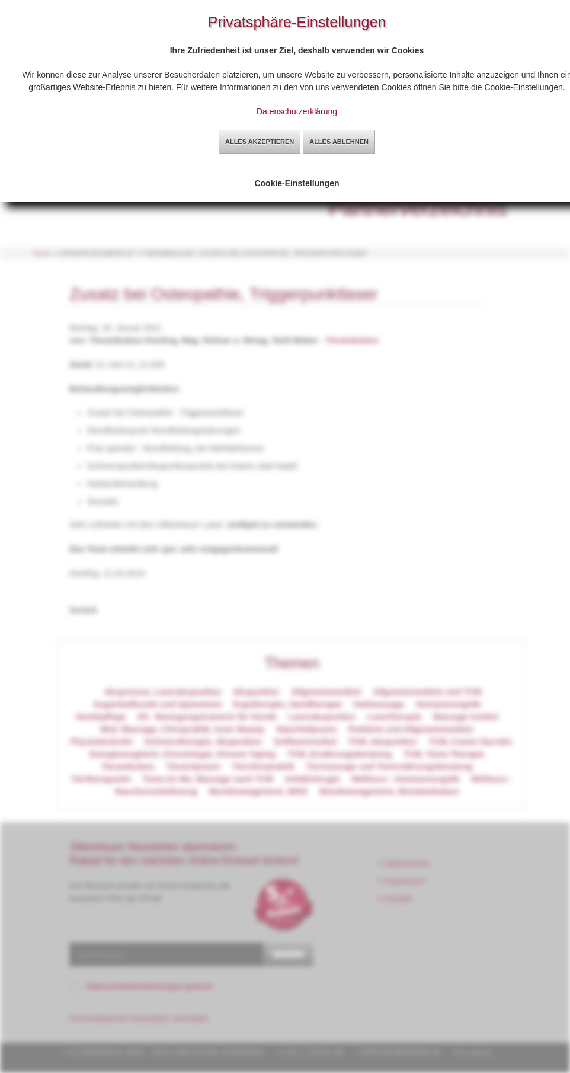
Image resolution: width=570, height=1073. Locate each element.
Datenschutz (404, 863)
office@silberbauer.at (401, 1051)
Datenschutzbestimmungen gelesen (149, 986)
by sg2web (476, 1052)
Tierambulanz (352, 340)
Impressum (402, 881)
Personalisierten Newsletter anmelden (139, 1018)
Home (42, 253)
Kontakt (395, 898)
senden (289, 954)
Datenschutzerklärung (297, 111)
